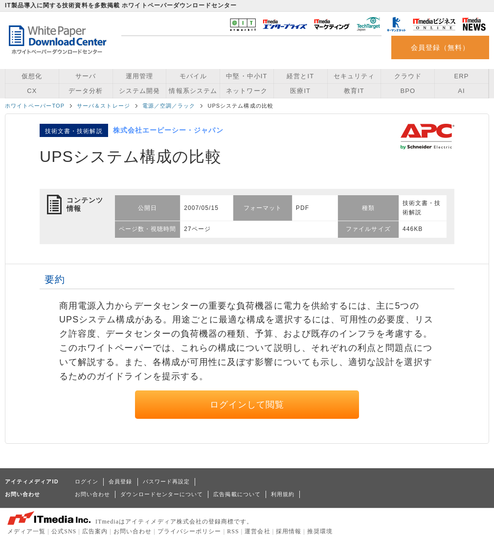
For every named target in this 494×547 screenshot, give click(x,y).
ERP (461, 76)
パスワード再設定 (166, 481)
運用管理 (139, 76)
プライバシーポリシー (189, 531)
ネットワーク (246, 90)
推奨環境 (320, 531)
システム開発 (139, 90)
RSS (233, 531)
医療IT (300, 90)
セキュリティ (354, 76)
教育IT (354, 90)
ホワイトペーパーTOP (35, 106)
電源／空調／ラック (169, 106)
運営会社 (257, 531)
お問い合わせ (92, 494)
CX (32, 90)
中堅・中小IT (246, 76)
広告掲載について (237, 494)
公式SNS (63, 531)
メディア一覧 (26, 531)
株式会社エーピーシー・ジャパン (168, 130)
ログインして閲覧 (247, 405)
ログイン (86, 481)
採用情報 (288, 531)
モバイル (193, 76)
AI (461, 90)
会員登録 (120, 481)
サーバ (85, 76)
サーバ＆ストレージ (103, 106)
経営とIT (300, 76)
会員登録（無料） (440, 47)
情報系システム (193, 90)
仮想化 (32, 76)
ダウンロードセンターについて (161, 494)
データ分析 (85, 90)
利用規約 (282, 494)
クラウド (408, 76)
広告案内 (95, 531)
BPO (407, 90)
